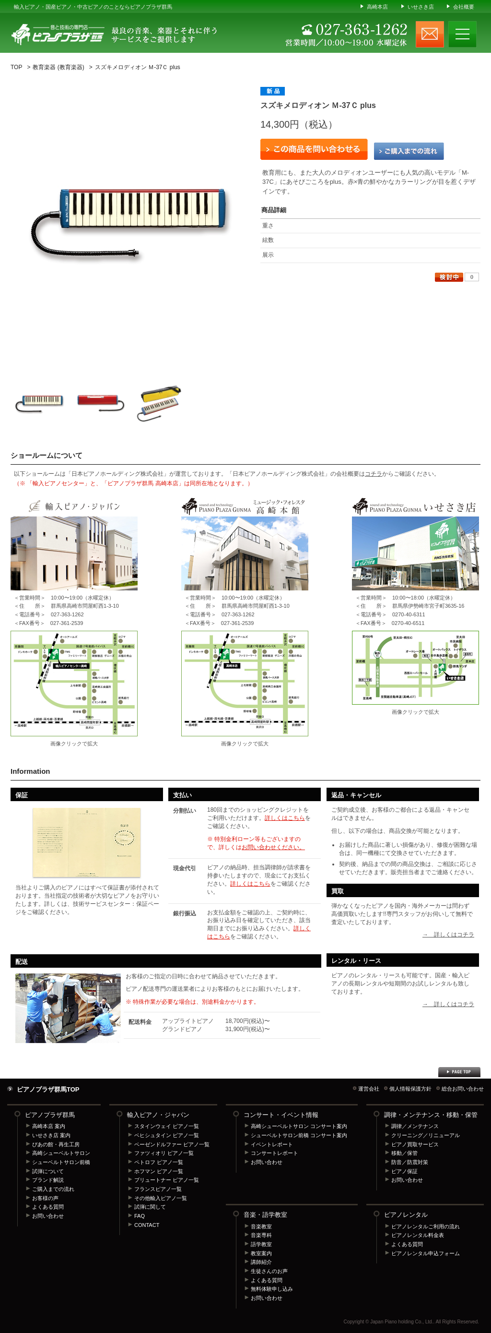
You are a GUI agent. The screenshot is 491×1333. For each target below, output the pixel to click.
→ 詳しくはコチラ (448, 934)
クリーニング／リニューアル (425, 1135)
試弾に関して (150, 1207)
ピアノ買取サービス (415, 1144)
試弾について (48, 1171)
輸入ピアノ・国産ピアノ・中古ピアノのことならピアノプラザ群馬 (93, 7)
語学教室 (261, 1244)
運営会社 (368, 1089)
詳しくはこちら (285, 818)
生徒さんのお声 (269, 1271)
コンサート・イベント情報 (281, 1114)
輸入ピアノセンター (74, 683)
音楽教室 (261, 1226)
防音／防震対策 (409, 1162)
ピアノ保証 (404, 1171)
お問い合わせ (48, 1216)
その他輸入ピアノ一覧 (160, 1198)
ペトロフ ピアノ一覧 (158, 1162)
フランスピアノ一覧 (158, 1189)
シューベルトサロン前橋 (61, 1162)
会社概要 (463, 7)
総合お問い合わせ (463, 1089)
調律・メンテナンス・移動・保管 (431, 1114)
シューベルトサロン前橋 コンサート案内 (299, 1135)
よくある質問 (48, 1207)
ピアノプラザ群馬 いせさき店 (415, 668)
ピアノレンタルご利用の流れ (425, 1226)
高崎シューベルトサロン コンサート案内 (299, 1126)
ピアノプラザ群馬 (50, 1114)
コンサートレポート (274, 1153)
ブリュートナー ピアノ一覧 (166, 1180)
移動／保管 (404, 1153)
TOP (16, 67)
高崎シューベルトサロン (61, 1153)
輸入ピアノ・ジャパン (158, 1114)
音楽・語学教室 (265, 1214)
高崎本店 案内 (48, 1126)
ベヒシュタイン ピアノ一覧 (166, 1135)
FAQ (139, 1216)
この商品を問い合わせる (314, 149)
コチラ (373, 473)
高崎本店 (377, 7)
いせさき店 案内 (51, 1135)
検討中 (449, 277)
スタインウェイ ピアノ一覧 (166, 1126)
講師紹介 (261, 1262)
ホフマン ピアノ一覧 (158, 1171)
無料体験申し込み (272, 1289)
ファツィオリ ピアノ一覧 (164, 1153)
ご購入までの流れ (409, 151)
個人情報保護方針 (410, 1089)
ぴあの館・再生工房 (56, 1144)
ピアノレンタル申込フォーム (425, 1253)
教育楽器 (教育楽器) (58, 67)
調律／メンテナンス (415, 1126)
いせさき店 (421, 7)
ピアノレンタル (406, 1214)
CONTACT (146, 1225)
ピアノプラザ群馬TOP (48, 1089)
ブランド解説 (48, 1180)
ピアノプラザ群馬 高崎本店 (244, 683)
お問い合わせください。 (273, 847)
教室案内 (261, 1253)
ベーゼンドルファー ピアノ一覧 (172, 1144)
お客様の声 (45, 1198)
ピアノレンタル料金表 (417, 1235)
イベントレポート (272, 1144)
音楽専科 (261, 1235)
